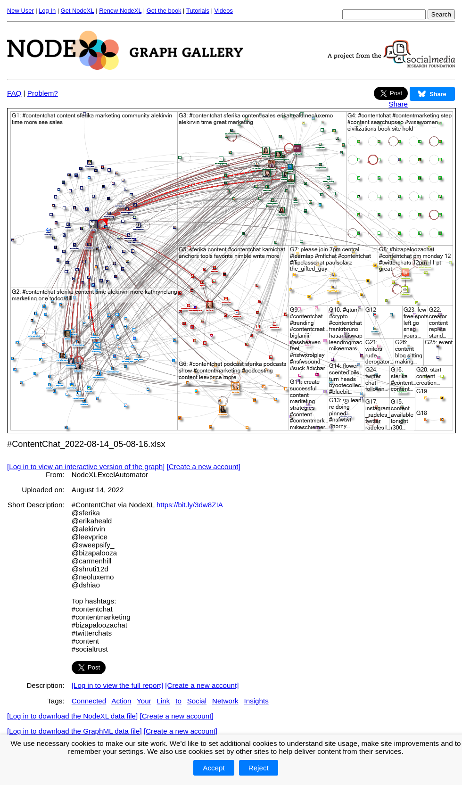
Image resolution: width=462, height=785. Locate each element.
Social (196, 701)
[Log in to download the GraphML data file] (74, 731)
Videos (223, 10)
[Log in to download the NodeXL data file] (72, 716)
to (178, 701)
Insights (256, 701)
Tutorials (197, 10)
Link (163, 701)
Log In (47, 10)
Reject (258, 768)
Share (398, 104)
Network (225, 701)
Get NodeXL (77, 10)
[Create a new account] (203, 467)
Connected (89, 701)
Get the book (164, 10)
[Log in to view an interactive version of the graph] (86, 467)
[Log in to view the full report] (117, 685)
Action (121, 701)
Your (144, 701)
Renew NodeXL (120, 10)
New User (20, 10)
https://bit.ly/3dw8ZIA (190, 505)
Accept (213, 768)
